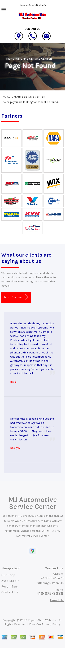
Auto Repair (10, 581)
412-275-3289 (26, 515)
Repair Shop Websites (43, 620)
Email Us (57, 600)
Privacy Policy (51, 624)
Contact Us (9, 592)
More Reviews (16, 297)
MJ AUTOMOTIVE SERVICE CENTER (29, 58)
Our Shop (8, 575)
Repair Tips (9, 586)
